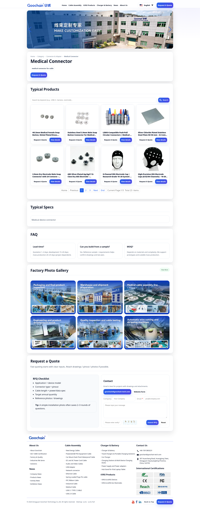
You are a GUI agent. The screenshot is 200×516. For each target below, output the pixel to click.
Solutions (33, 464)
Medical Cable (71, 487)
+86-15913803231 (146, 450)
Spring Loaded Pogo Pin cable (76, 477)
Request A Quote (165, 5)
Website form (139, 392)
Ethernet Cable (71, 474)
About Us (123, 5)
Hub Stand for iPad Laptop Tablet (113, 469)
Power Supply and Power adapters (114, 466)
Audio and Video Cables (74, 464)
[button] (97, 46)
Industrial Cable (71, 484)
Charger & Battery (104, 5)
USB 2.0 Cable (71, 494)
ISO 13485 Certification (38, 454)
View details (55, 140)
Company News (36, 474)
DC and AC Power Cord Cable (76, 460)
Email (140, 399)
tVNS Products (89, 5)
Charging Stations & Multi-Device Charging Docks (117, 461)
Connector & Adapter (54, 56)
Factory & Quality (36, 457)
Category (40, 56)
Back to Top (149, 502)
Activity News (35, 481)
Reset (163, 422)
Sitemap (79, 502)
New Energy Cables (73, 450)
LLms (85, 502)
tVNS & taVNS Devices (109, 480)
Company (107, 399)
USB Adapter (70, 467)
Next (95, 190)
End (103, 190)
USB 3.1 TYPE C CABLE (74, 490)
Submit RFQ (152, 422)
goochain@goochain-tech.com (117, 391)
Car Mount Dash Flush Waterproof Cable (80, 457)
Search (163, 100)
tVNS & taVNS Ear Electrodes (112, 483)
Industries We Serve (37, 460)
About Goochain (36, 450)
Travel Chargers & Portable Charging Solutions (118, 454)
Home (64, 5)
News (116, 5)
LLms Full (91, 502)
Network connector (73, 470)
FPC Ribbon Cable (72, 480)
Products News (35, 477)
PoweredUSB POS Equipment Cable (78, 454)
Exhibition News (36, 484)
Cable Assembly (74, 5)
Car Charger (106, 457)
